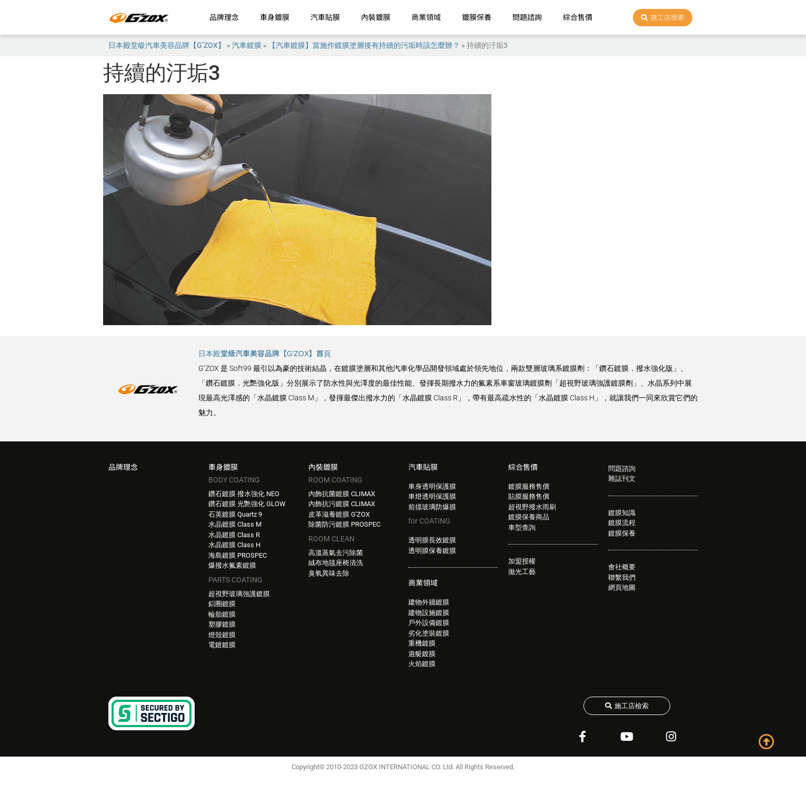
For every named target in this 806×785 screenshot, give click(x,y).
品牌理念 (224, 17)
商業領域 (426, 17)
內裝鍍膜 (375, 17)
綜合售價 (577, 17)
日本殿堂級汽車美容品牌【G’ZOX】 (166, 45)
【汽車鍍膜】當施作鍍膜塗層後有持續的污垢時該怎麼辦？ (364, 45)
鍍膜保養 (476, 17)
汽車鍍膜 (246, 45)
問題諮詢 (527, 17)
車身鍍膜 (274, 17)
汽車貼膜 (325, 17)
